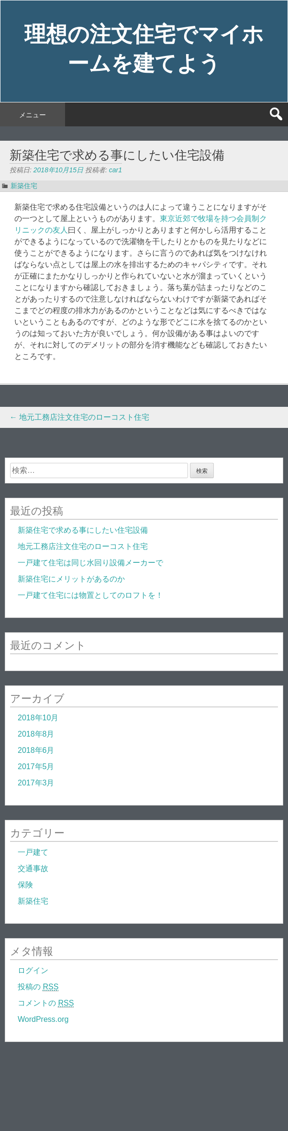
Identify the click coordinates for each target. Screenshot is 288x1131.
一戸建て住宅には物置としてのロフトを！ (90, 595)
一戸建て (33, 852)
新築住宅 (24, 186)
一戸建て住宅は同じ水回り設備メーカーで (90, 563)
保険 (25, 885)
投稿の (38, 987)
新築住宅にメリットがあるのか (71, 579)
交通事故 (33, 868)
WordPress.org (43, 1019)
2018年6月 (36, 750)
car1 (115, 170)
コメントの (46, 1003)
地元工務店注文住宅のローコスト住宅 (79, 417)
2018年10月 (38, 718)
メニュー (32, 115)
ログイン (33, 970)
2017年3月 (36, 783)
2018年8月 (36, 734)
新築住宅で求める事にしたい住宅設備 (83, 530)
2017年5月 (36, 766)
